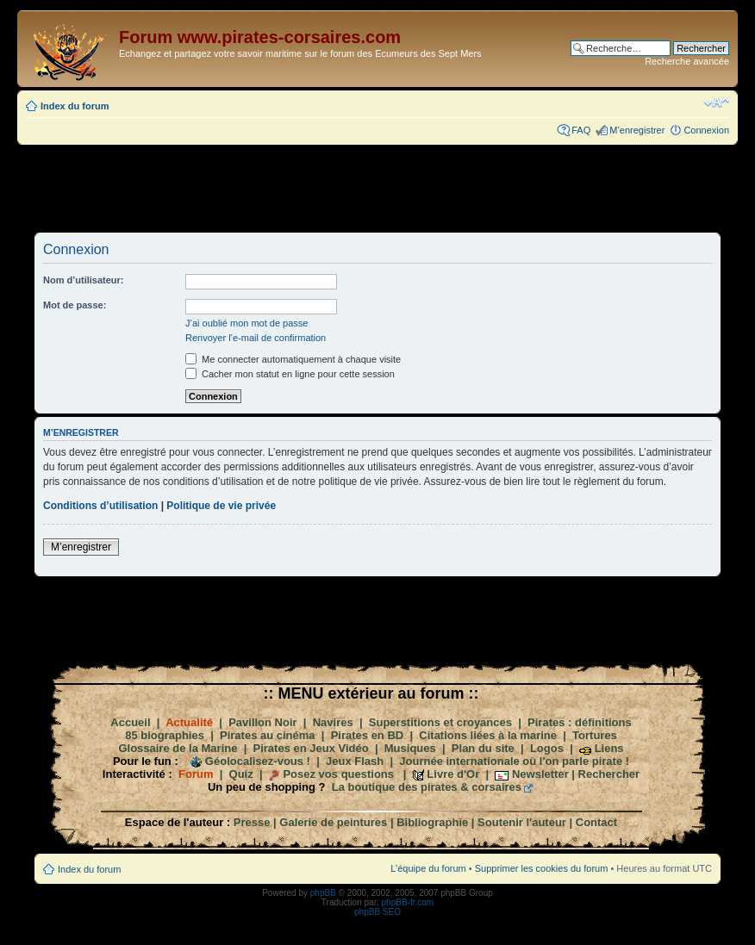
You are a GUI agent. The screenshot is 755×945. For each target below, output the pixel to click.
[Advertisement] (377, 188)
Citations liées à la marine (488, 735)
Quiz (241, 774)
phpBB (323, 893)
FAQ (580, 130)
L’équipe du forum (427, 868)
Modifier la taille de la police (716, 102)
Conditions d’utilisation (100, 506)
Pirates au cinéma (267, 735)
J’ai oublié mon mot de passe (246, 323)
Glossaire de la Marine (177, 748)
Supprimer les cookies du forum (541, 868)
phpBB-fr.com (408, 902)
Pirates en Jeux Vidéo (311, 748)
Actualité (189, 722)
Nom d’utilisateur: (83, 280)
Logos (547, 748)
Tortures (594, 735)
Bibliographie (432, 822)
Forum (195, 774)
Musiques (410, 748)
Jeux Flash (355, 761)
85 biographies (164, 735)
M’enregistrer (637, 130)
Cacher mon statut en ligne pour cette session (290, 374)
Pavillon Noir (262, 722)
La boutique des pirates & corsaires (426, 786)
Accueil (130, 722)
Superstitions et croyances (440, 722)
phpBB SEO (377, 912)
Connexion (706, 130)
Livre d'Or (453, 774)
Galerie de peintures (333, 822)
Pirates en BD (367, 735)
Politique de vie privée (221, 506)
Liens (609, 748)
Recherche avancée (687, 61)
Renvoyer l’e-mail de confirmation (255, 338)
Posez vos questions (338, 774)
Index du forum (75, 106)
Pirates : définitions (579, 722)
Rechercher (609, 774)
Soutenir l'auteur (521, 822)
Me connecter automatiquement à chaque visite (293, 359)
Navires (333, 722)
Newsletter (540, 774)
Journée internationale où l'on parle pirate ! (514, 761)
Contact (596, 822)
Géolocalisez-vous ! (257, 761)
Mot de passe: (74, 305)
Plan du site (483, 748)
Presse (252, 822)
